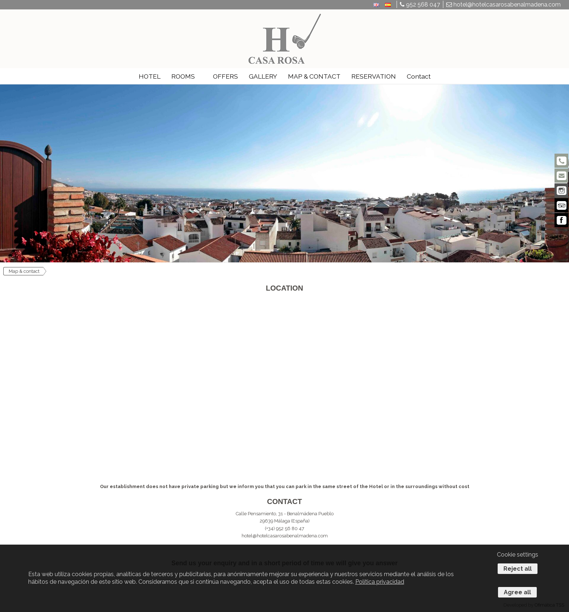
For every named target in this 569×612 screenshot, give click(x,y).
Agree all (517, 592)
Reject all (517, 568)
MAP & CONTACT (314, 76)
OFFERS (225, 76)
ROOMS (183, 76)
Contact (419, 76)
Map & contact (24, 271)
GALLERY (263, 76)
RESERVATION (373, 76)
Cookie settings (517, 554)
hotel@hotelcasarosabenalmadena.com (503, 4)
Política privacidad (379, 581)
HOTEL (149, 76)
